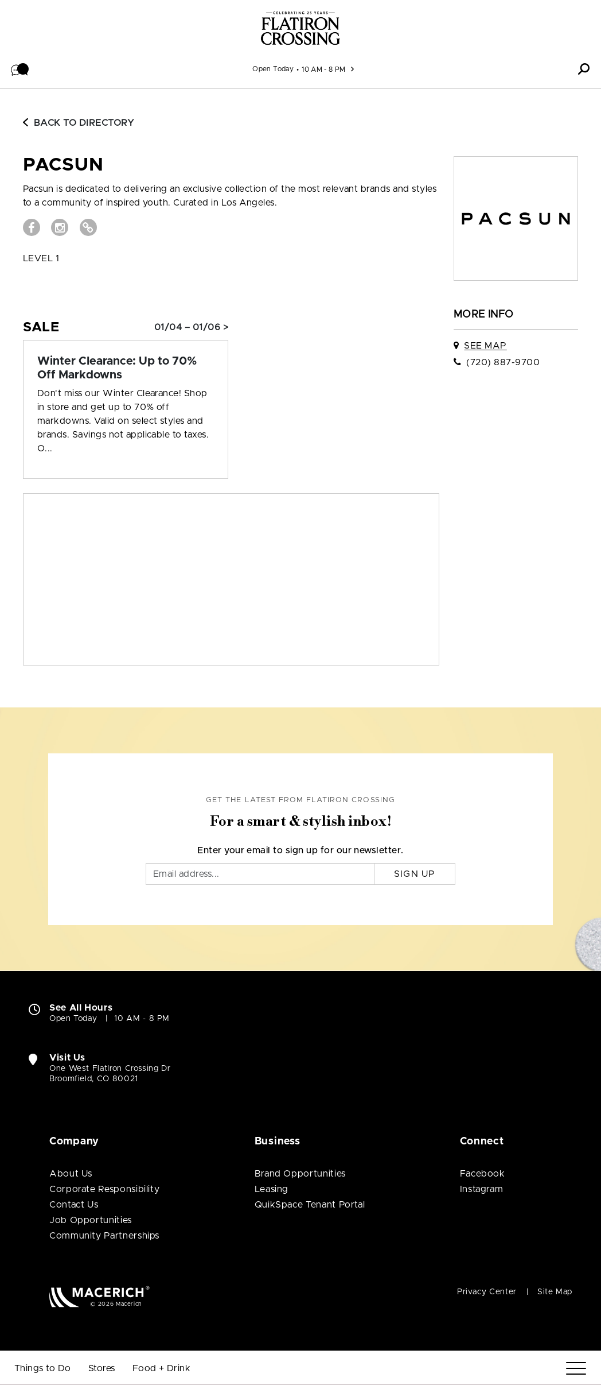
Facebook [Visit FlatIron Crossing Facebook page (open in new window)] (482, 1173)
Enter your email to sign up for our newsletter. (300, 850)
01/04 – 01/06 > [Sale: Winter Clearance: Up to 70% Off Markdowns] (191, 327)
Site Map (554, 1292)
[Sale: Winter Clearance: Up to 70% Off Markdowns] (125, 368)
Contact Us (73, 1204)
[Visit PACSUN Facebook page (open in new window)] (31, 227)
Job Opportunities (90, 1220)
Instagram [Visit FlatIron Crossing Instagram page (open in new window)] (482, 1189)
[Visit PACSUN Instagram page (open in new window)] (59, 227)
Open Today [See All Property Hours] (273, 68)
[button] (20, 68)
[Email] (260, 874)
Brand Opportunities (300, 1173)
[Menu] (576, 1368)
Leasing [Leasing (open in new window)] (271, 1189)
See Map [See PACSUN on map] (485, 345)
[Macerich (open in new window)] (99, 1296)
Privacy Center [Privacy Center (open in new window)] (487, 1292)
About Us (70, 1173)
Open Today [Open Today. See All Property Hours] (73, 1019)
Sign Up (415, 874)
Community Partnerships (104, 1235)
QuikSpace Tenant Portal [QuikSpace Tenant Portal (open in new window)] (310, 1204)
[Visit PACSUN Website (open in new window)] (88, 227)
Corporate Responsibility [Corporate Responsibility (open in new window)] (104, 1189)
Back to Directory (78, 122)
